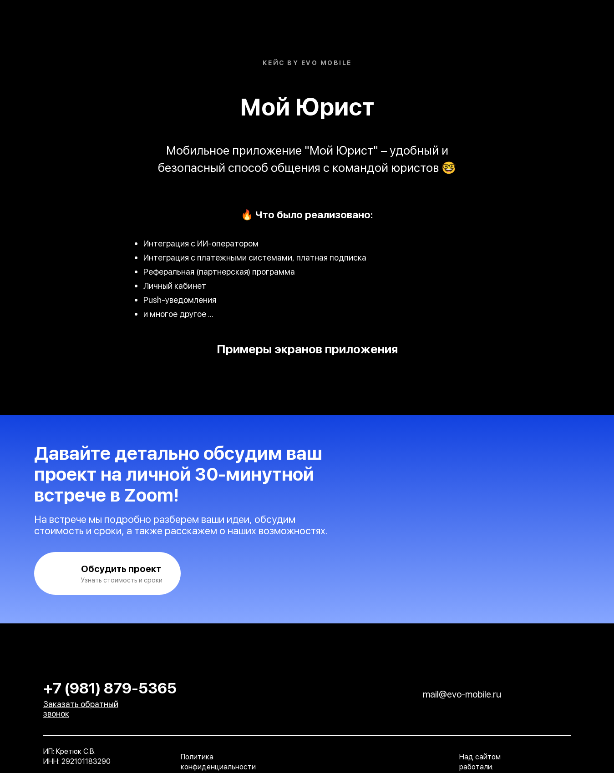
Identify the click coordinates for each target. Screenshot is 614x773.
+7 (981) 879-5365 (110, 688)
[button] (107, 573)
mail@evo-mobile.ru (462, 694)
